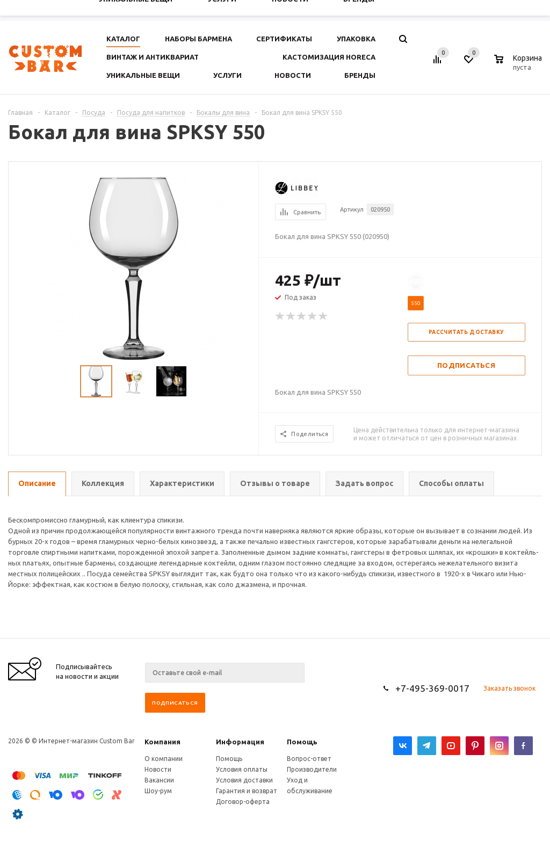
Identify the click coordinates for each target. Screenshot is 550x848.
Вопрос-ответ (309, 758)
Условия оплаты (241, 769)
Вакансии (159, 780)
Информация (240, 741)
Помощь (302, 741)
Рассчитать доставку (466, 332)
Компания (162, 741)
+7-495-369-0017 (432, 688)
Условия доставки (244, 780)
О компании (163, 758)
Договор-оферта (243, 801)
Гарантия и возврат (246, 790)
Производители (312, 769)
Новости (157, 769)
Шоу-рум (158, 790)
